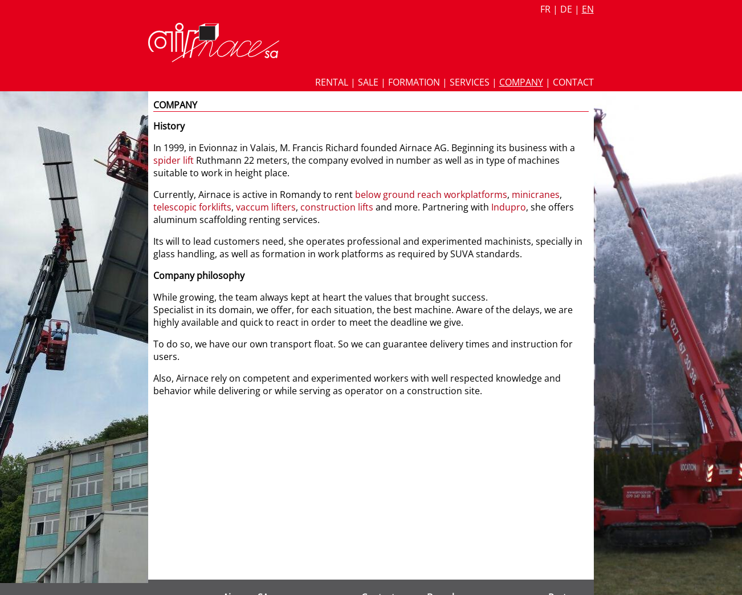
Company (521, 82)
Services (470, 82)
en (588, 9)
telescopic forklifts (192, 207)
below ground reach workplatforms (431, 194)
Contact (573, 82)
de (566, 9)
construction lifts (336, 207)
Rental (331, 82)
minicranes (536, 194)
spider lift (173, 160)
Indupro (508, 207)
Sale (368, 82)
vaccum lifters (266, 207)
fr (545, 9)
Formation (414, 82)
